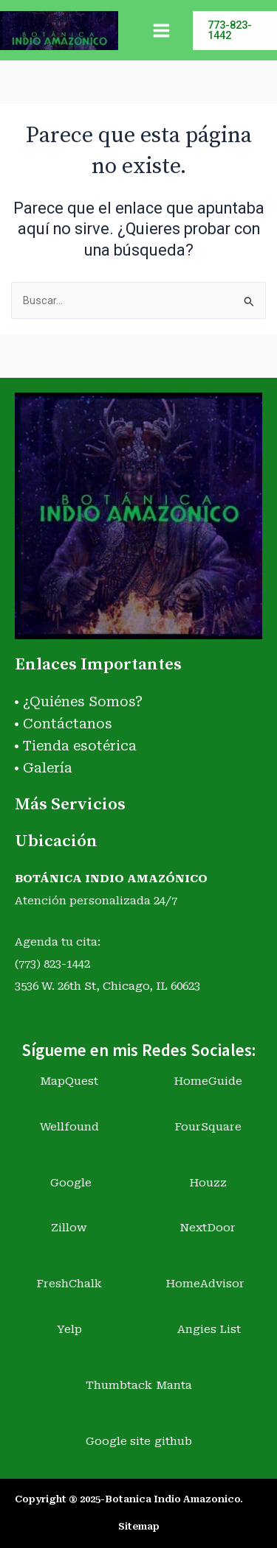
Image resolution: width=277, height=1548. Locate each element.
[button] (235, 30)
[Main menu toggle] (161, 30)
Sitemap (139, 1526)
